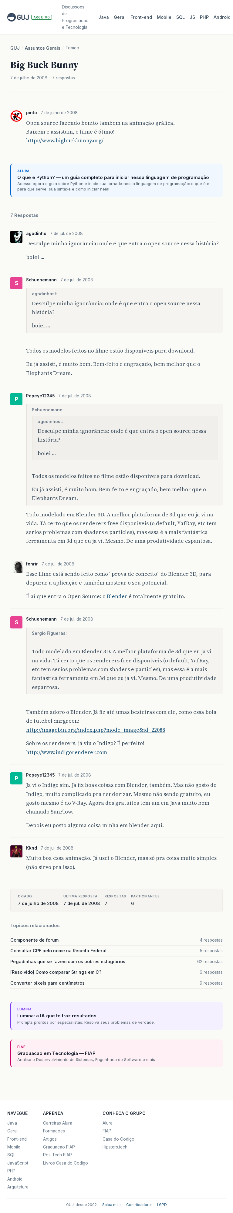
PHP (204, 17)
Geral (120, 17)
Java (103, 17)
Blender (117, 596)
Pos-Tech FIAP (57, 1154)
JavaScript (17, 1163)
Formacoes (54, 1130)
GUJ (15, 48)
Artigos (50, 1139)
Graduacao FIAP (59, 1147)
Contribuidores (139, 1205)
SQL (180, 17)
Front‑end (141, 17)
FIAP (107, 1130)
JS (192, 17)
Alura (108, 1123)
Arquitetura (18, 1187)
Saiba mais (112, 1205)
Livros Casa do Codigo (65, 1163)
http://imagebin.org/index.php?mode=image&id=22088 (95, 730)
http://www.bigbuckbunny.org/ (64, 140)
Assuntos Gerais (42, 48)
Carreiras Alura (57, 1123)
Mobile (164, 17)
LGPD (162, 1205)
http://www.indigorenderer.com (66, 752)
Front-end (17, 1139)
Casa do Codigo (118, 1139)
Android (222, 17)
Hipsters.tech (115, 1147)
